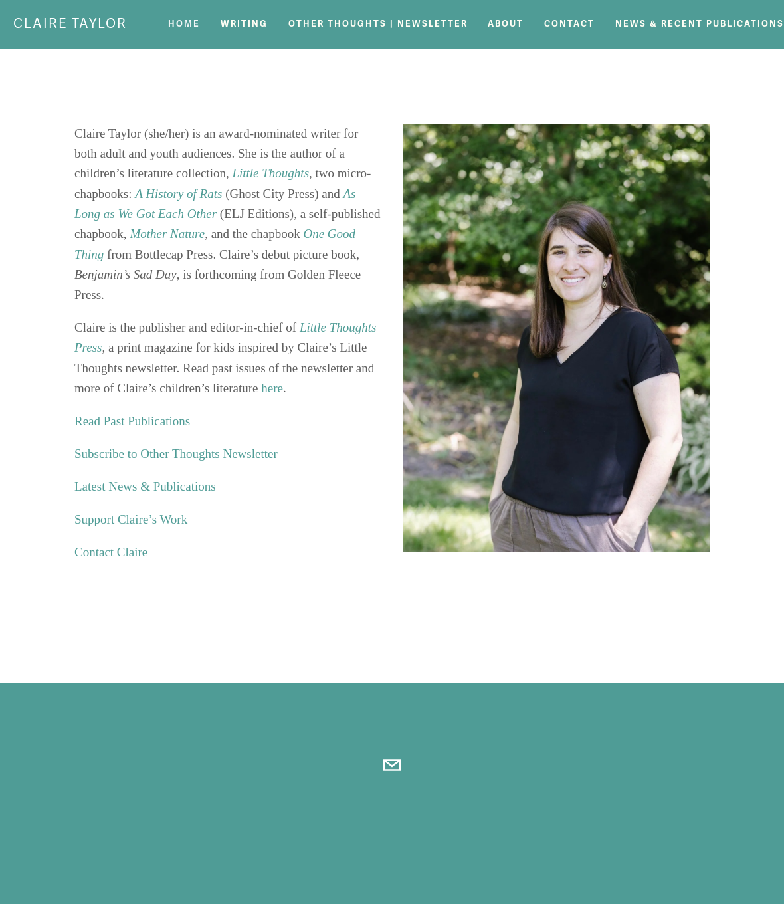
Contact (569, 24)
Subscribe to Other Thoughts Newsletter (176, 454)
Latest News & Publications (145, 486)
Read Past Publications (132, 421)
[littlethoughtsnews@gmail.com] (392, 765)
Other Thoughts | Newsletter (378, 24)
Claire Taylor (70, 23)
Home (184, 24)
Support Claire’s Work (132, 519)
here (272, 388)
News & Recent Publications (699, 24)
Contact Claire (110, 552)
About (506, 24)
